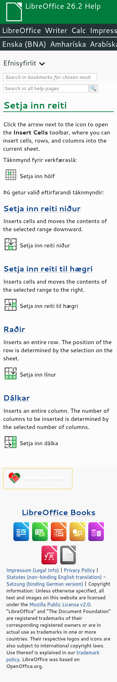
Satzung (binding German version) (44, 583)
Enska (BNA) (24, 44)
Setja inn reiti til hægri (48, 268)
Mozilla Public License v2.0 (59, 604)
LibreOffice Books (59, 512)
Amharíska (68, 44)
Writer (56, 30)
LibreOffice (21, 30)
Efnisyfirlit (19, 63)
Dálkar (16, 397)
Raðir (14, 329)
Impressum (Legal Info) (32, 570)
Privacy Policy (79, 570)
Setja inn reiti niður (41, 208)
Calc (78, 30)
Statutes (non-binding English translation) (54, 576)
